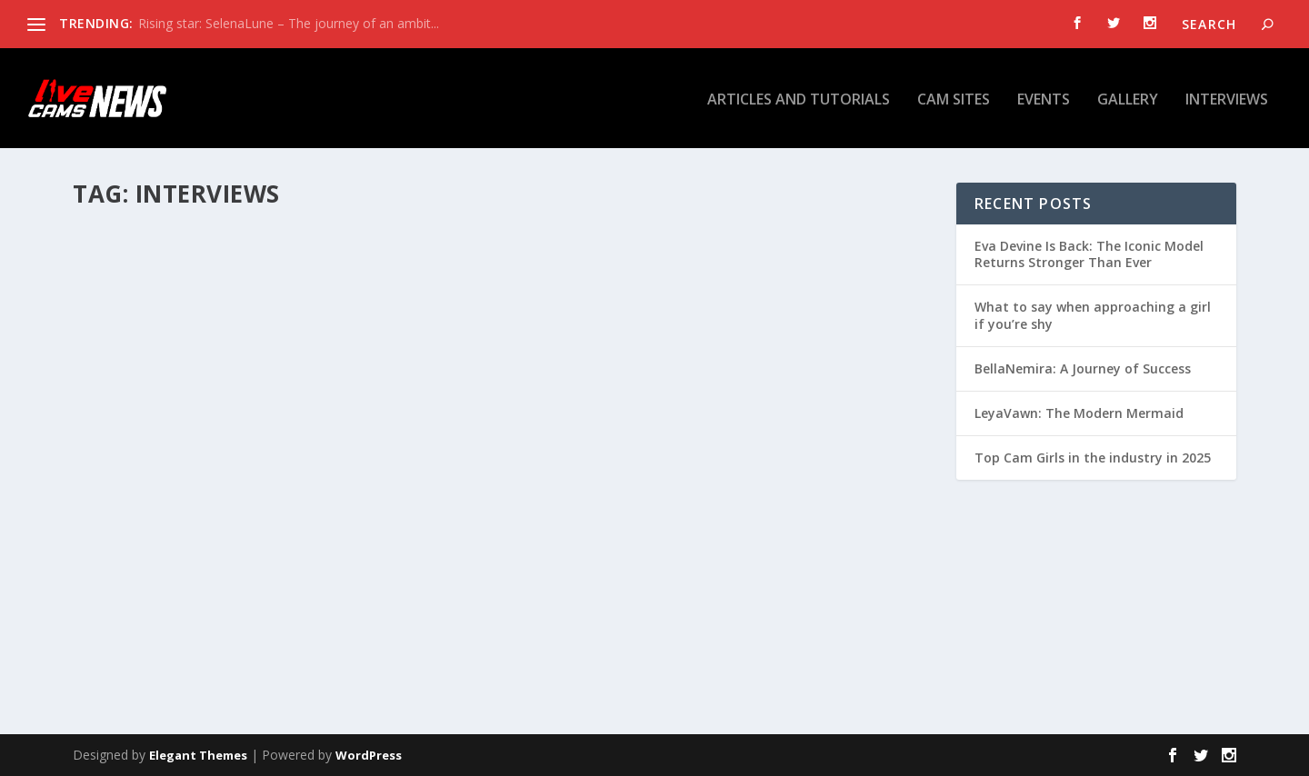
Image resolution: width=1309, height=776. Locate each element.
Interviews (1226, 98)
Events (1043, 98)
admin (122, 545)
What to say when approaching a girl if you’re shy (1092, 315)
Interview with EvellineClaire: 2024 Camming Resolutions (278, 508)
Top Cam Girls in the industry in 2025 (1092, 457)
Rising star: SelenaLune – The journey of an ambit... (288, 23)
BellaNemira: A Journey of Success (1082, 368)
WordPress (368, 755)
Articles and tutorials (798, 98)
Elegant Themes (198, 755)
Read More (138, 639)
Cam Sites (953, 98)
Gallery (1127, 98)
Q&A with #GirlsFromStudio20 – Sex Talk (704, 478)
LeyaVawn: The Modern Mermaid (1079, 413)
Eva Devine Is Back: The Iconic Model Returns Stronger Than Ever (1089, 254)
